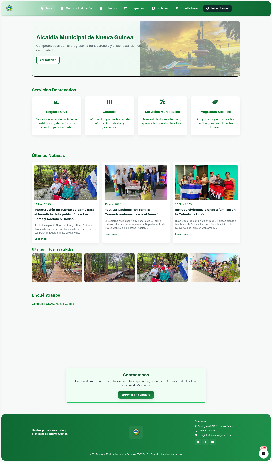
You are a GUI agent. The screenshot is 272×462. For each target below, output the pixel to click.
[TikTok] (205, 442)
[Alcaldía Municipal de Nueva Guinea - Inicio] (9, 8)
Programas (134, 8)
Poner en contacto (136, 394)
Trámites (108, 8)
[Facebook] (198, 442)
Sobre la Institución (76, 8)
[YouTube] (213, 442)
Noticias (160, 8)
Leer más (40, 238)
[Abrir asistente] (264, 454)
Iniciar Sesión (218, 8)
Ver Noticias (48, 60)
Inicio (46, 8)
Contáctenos (187, 8)
